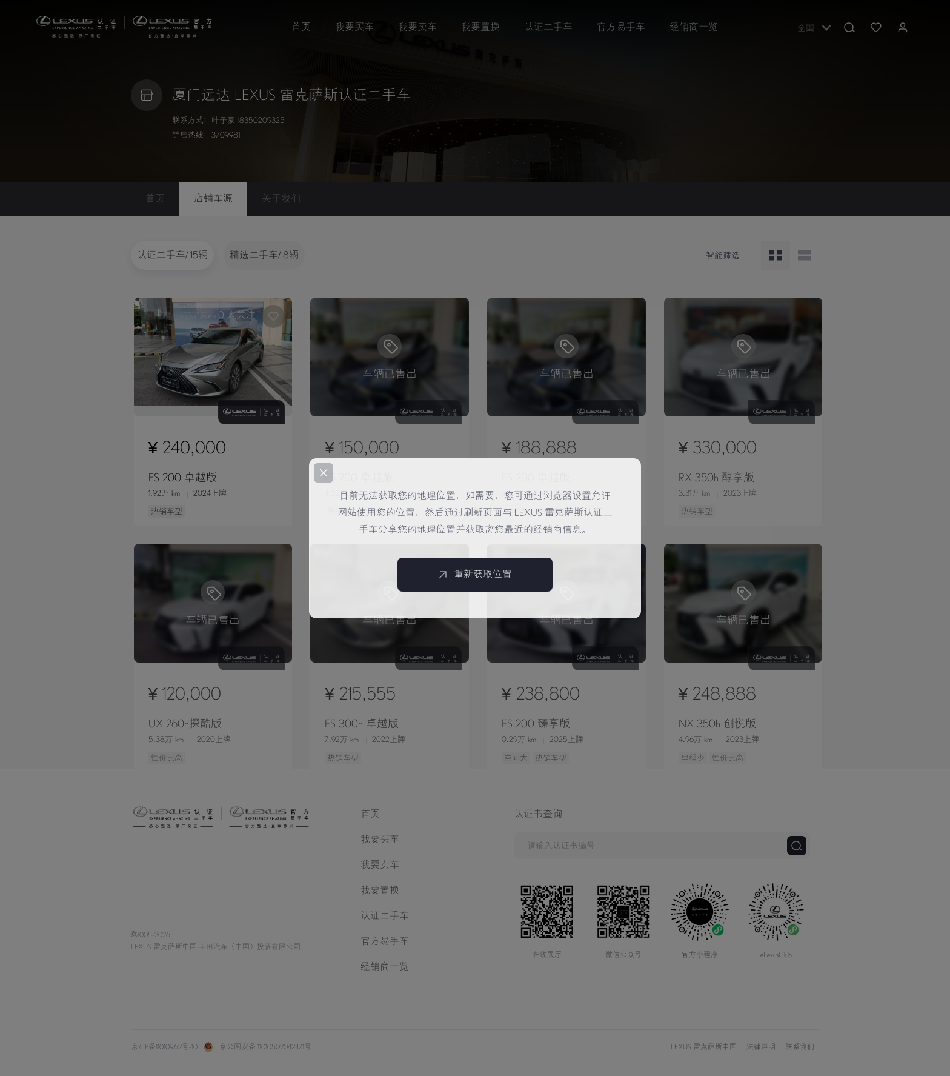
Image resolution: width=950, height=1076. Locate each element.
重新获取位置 (475, 574)
